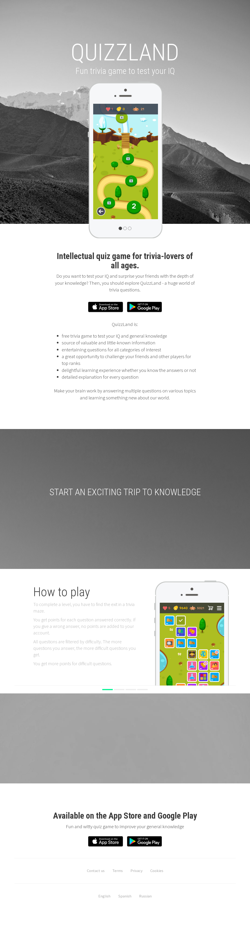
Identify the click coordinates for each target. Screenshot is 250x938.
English (104, 897)
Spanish (124, 897)
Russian (145, 897)
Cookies (156, 872)
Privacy (136, 872)
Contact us (96, 872)
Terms (117, 872)
